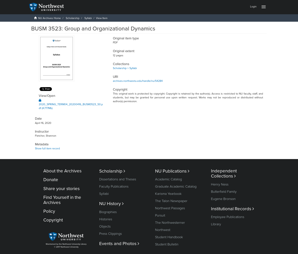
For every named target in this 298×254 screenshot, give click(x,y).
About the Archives (62, 171)
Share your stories (61, 188)
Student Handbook (169, 237)
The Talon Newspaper (171, 201)
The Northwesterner (170, 223)
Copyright (53, 220)
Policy (49, 211)
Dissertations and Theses (117, 179)
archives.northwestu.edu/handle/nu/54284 (138, 81)
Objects (105, 226)
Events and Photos (119, 243)
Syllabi (88, 18)
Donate (50, 179)
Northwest (162, 230)
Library (216, 224)
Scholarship (72, 18)
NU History (111, 203)
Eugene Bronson (223, 199)
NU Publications (172, 171)
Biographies (108, 212)
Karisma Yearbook (168, 194)
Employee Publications (227, 217)
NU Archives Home (49, 18)
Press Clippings (110, 234)
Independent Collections (224, 173)
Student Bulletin (166, 244)
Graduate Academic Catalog (176, 186)
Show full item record (47, 148)
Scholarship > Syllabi (125, 68)
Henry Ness (219, 184)
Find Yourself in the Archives (62, 200)
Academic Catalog (168, 179)
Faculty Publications (113, 186)
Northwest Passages (170, 208)
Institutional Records (232, 209)
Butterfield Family (224, 192)
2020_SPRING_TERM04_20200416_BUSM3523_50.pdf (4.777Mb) (71, 104)
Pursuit (160, 215)
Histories (105, 219)
